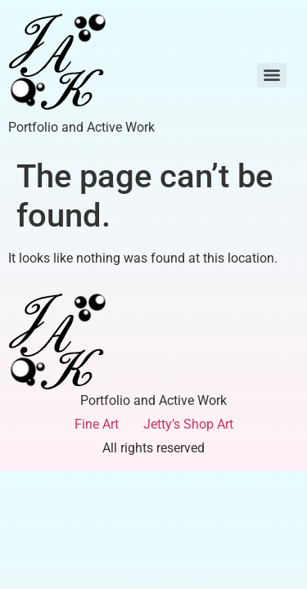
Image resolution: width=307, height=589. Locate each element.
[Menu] (272, 75)
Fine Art (96, 424)
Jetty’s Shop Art (188, 424)
